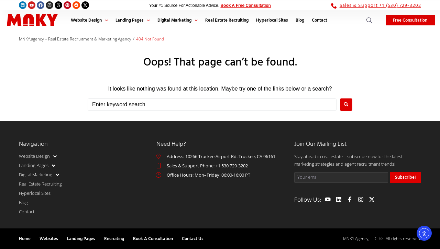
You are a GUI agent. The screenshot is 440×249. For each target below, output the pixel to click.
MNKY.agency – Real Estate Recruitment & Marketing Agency (75, 39)
